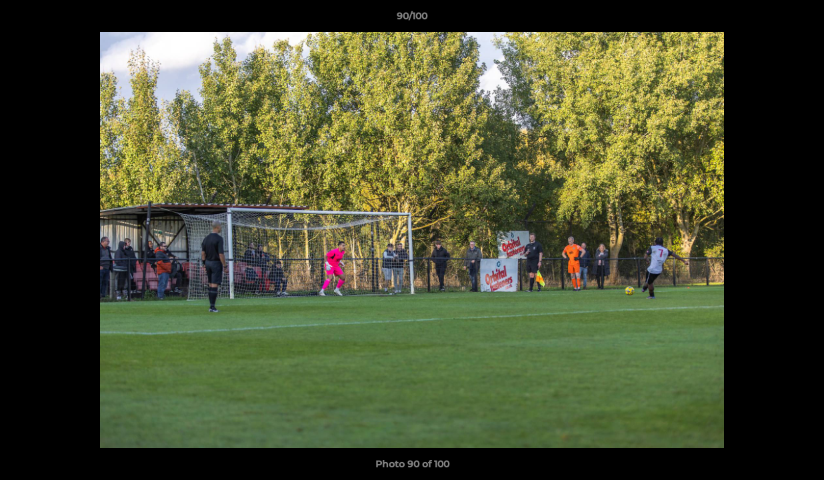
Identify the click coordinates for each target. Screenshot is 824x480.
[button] (800, 19)
